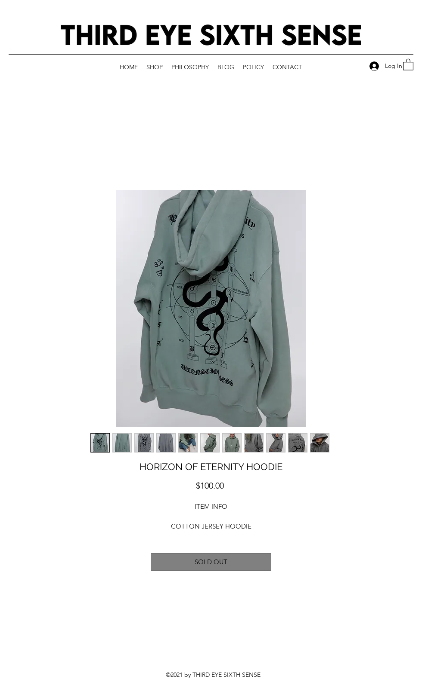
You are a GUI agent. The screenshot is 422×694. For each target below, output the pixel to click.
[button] (408, 64)
